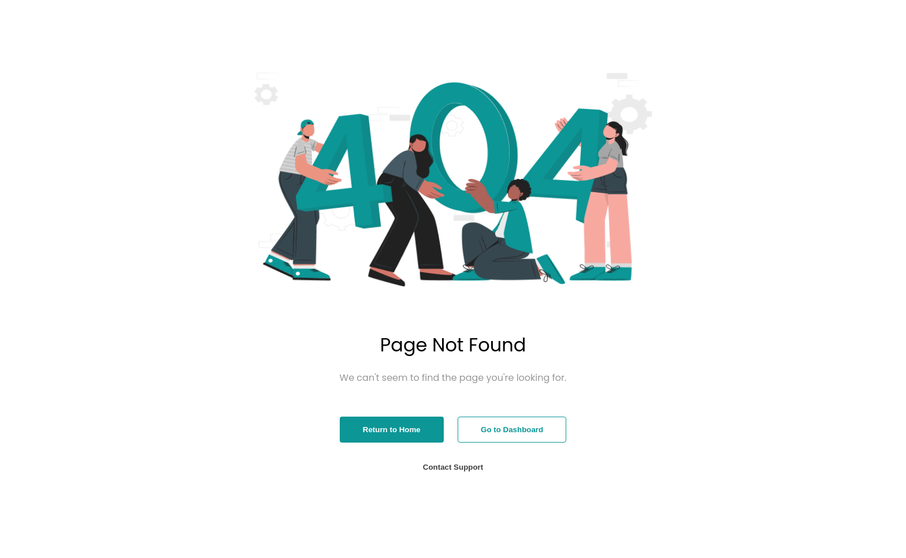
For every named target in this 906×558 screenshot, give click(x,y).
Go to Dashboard (512, 429)
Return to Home (392, 429)
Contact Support (453, 467)
